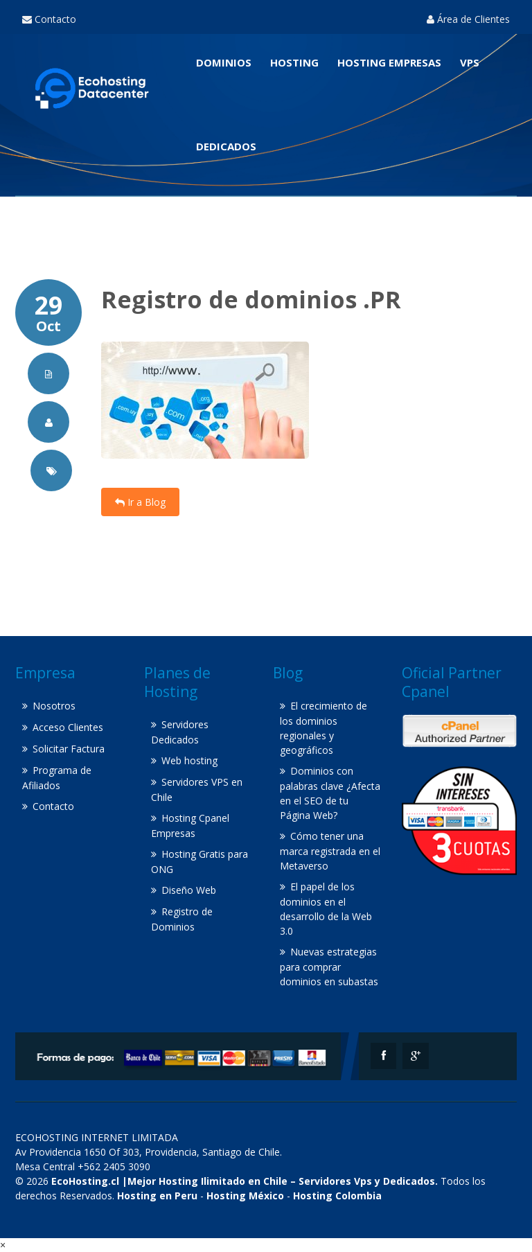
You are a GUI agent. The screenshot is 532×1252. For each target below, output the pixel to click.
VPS (469, 62)
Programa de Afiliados (56, 778)
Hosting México (245, 1195)
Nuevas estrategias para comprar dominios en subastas (329, 966)
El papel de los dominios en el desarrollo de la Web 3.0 (326, 908)
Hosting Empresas (389, 62)
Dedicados (226, 146)
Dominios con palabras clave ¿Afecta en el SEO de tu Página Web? (330, 793)
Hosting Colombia (337, 1195)
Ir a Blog (140, 502)
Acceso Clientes (68, 727)
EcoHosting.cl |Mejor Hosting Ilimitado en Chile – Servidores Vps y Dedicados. (244, 1181)
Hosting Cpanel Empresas (190, 825)
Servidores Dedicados (180, 732)
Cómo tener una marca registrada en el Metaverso (330, 850)
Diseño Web (188, 890)
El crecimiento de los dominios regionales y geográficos (323, 728)
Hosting (294, 62)
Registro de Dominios (182, 919)
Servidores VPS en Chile (196, 789)
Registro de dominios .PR (251, 299)
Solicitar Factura (69, 748)
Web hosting (189, 760)
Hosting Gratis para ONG (199, 861)
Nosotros (54, 705)
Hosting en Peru (157, 1195)
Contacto (49, 19)
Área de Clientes (468, 19)
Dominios (223, 62)
